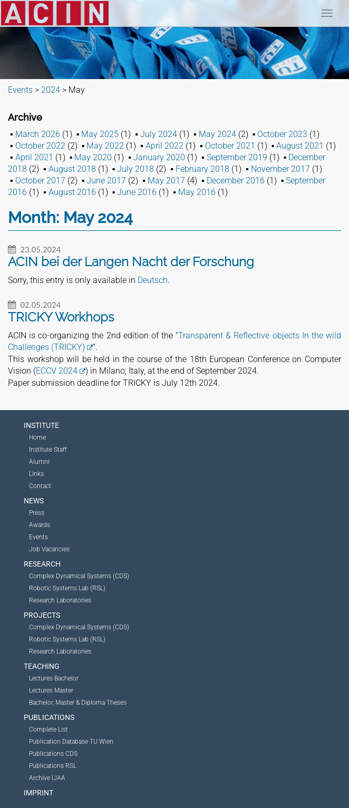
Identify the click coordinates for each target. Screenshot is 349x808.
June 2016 (137, 192)
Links (36, 474)
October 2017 (40, 181)
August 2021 (300, 146)
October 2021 (230, 146)
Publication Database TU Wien (71, 741)
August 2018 (72, 169)
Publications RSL (52, 766)
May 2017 (166, 181)
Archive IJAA (47, 778)
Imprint (38, 792)
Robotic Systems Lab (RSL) (67, 588)
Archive (25, 117)
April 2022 (164, 146)
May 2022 (105, 146)
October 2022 (40, 146)
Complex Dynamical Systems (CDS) (79, 576)
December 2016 (236, 181)
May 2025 (100, 134)
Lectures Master (51, 690)
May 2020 (93, 157)
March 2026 (37, 134)
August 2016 (72, 192)
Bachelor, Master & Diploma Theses (78, 702)
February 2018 (202, 169)
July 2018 (135, 169)
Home (37, 437)
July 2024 (158, 134)
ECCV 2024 (56, 371)
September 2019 (237, 157)
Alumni (39, 461)
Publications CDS (53, 753)
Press (36, 513)
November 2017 (280, 169)
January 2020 (159, 157)
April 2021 (34, 157)
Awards (39, 525)
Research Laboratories (60, 600)
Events (38, 537)
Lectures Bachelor (54, 678)
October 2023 (282, 134)
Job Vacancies (49, 549)
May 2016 (197, 192)
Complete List (48, 729)
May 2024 (217, 134)
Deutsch (153, 280)
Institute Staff (48, 449)
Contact (40, 486)
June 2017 (106, 181)
